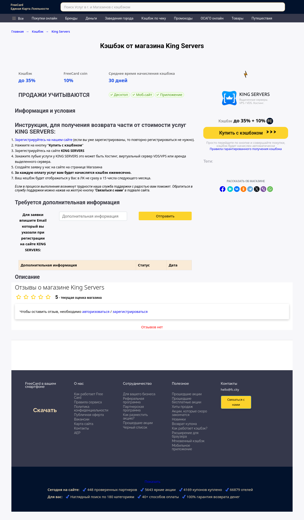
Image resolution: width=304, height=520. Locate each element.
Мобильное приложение (182, 447)
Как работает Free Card (88, 396)
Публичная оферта (89, 415)
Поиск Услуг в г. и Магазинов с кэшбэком (97, 7)
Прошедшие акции (138, 423)
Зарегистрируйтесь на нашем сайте (43, 139)
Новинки (179, 419)
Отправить (165, 216)
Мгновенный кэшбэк (188, 441)
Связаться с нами (236, 402)
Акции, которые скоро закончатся (189, 413)
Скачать (45, 410)
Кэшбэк (40, 31)
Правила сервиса (88, 402)
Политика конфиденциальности (91, 408)
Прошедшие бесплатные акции (186, 400)
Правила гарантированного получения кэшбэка (246, 149)
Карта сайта (83, 424)
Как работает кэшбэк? (190, 428)
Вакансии (81, 419)
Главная (20, 31)
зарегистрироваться (130, 311)
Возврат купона (184, 424)
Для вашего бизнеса (139, 394)
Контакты (81, 428)
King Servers (61, 31)
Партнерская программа (133, 408)
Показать (152, 481)
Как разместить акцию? (135, 416)
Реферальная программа (133, 400)
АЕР (77, 433)
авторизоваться (95, 311)
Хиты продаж (182, 407)
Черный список (135, 427)
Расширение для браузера (185, 434)
